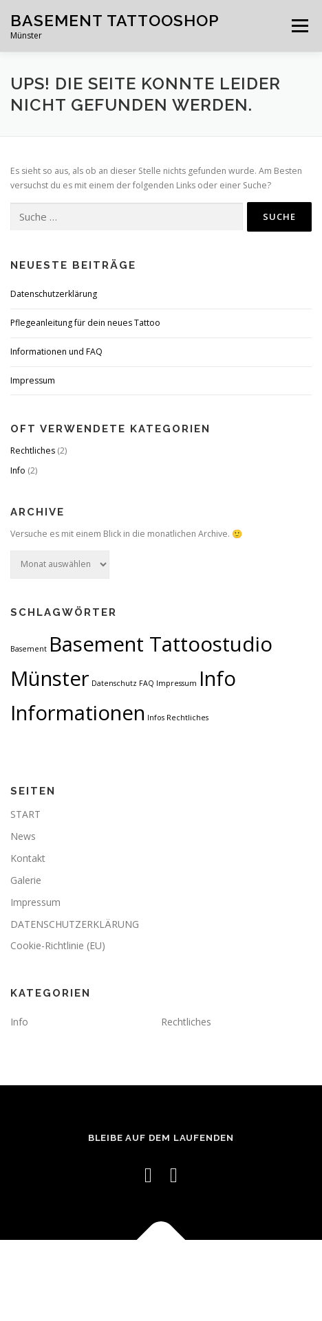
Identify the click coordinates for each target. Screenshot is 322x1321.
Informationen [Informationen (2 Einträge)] (77, 712)
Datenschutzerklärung (53, 294)
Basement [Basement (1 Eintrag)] (28, 649)
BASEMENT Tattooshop (114, 20)
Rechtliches (32, 450)
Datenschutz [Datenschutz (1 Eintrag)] (114, 683)
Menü (299, 26)
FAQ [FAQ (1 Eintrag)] (146, 683)
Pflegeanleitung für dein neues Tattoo (85, 323)
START (25, 814)
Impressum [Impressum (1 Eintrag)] (176, 683)
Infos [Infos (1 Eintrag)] (155, 717)
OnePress (234, 1271)
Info (17, 470)
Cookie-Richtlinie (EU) (57, 945)
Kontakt (27, 858)
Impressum (32, 380)
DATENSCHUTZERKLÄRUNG (74, 924)
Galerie (25, 880)
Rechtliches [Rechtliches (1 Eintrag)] (187, 717)
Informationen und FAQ (56, 351)
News (23, 836)
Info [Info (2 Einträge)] (217, 678)
